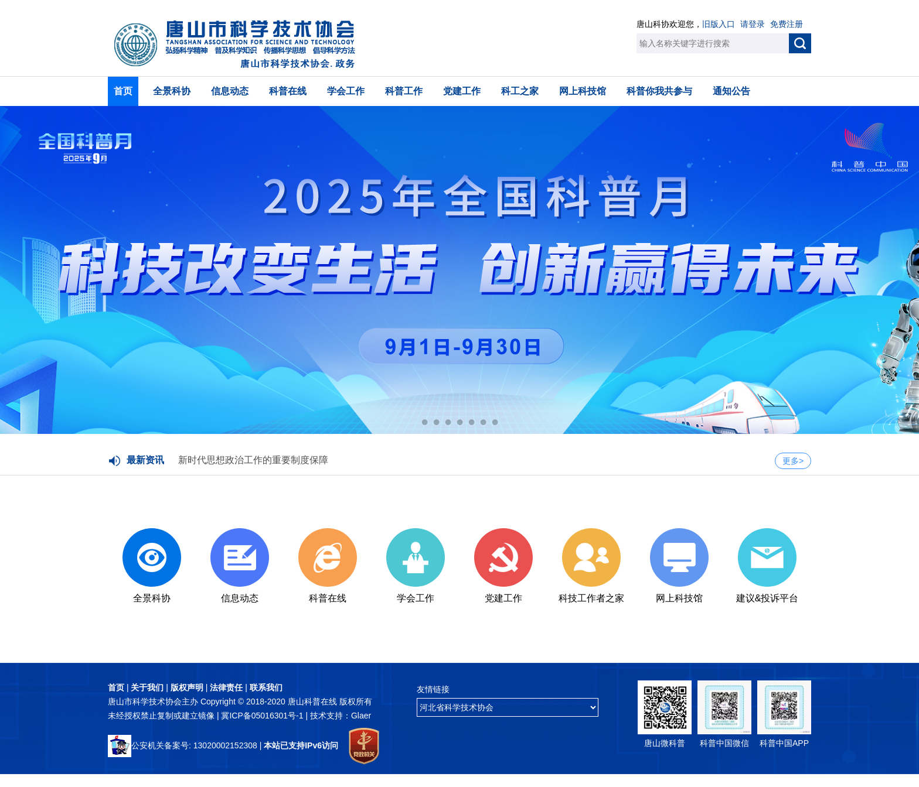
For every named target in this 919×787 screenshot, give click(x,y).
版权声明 (187, 687)
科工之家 (520, 91)
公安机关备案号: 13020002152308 (182, 745)
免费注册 (786, 24)
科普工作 (404, 91)
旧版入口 (718, 24)
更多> (793, 461)
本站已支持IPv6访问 (301, 745)
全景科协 (171, 91)
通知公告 (731, 91)
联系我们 (266, 687)
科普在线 (288, 91)
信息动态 (230, 91)
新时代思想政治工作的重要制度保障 (253, 460)
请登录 (752, 24)
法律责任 (226, 687)
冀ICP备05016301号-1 (263, 715)
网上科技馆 (582, 91)
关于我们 (147, 687)
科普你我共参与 (659, 91)
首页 (123, 91)
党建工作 (462, 91)
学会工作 (346, 91)
